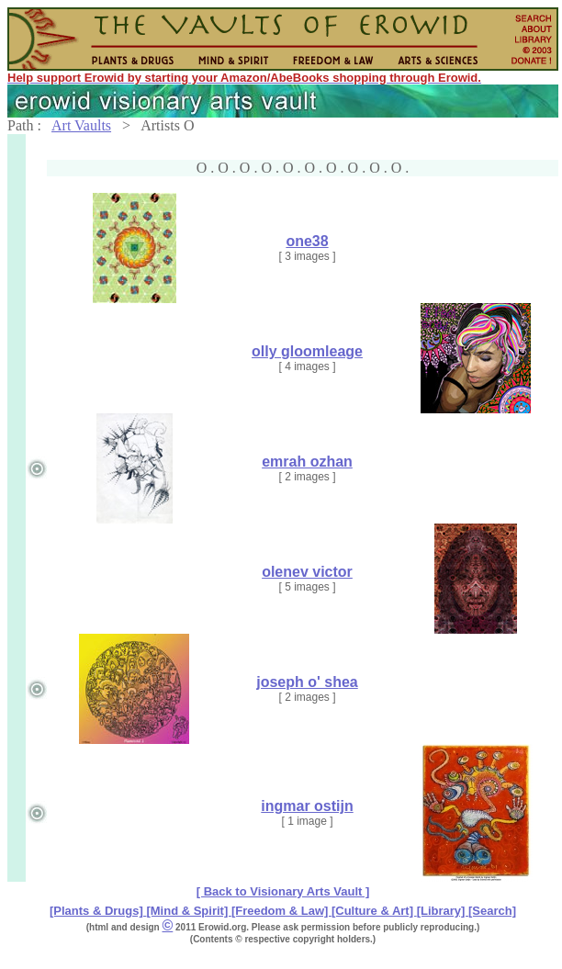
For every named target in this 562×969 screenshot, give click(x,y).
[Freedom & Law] (281, 911)
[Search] (492, 911)
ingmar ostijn (307, 806)
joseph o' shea (307, 682)
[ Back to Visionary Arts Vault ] (283, 891)
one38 (307, 241)
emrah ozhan (307, 461)
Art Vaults (81, 125)
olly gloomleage (307, 351)
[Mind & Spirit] (188, 911)
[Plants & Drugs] (98, 911)
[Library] (442, 911)
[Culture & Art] (374, 911)
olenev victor (307, 572)
